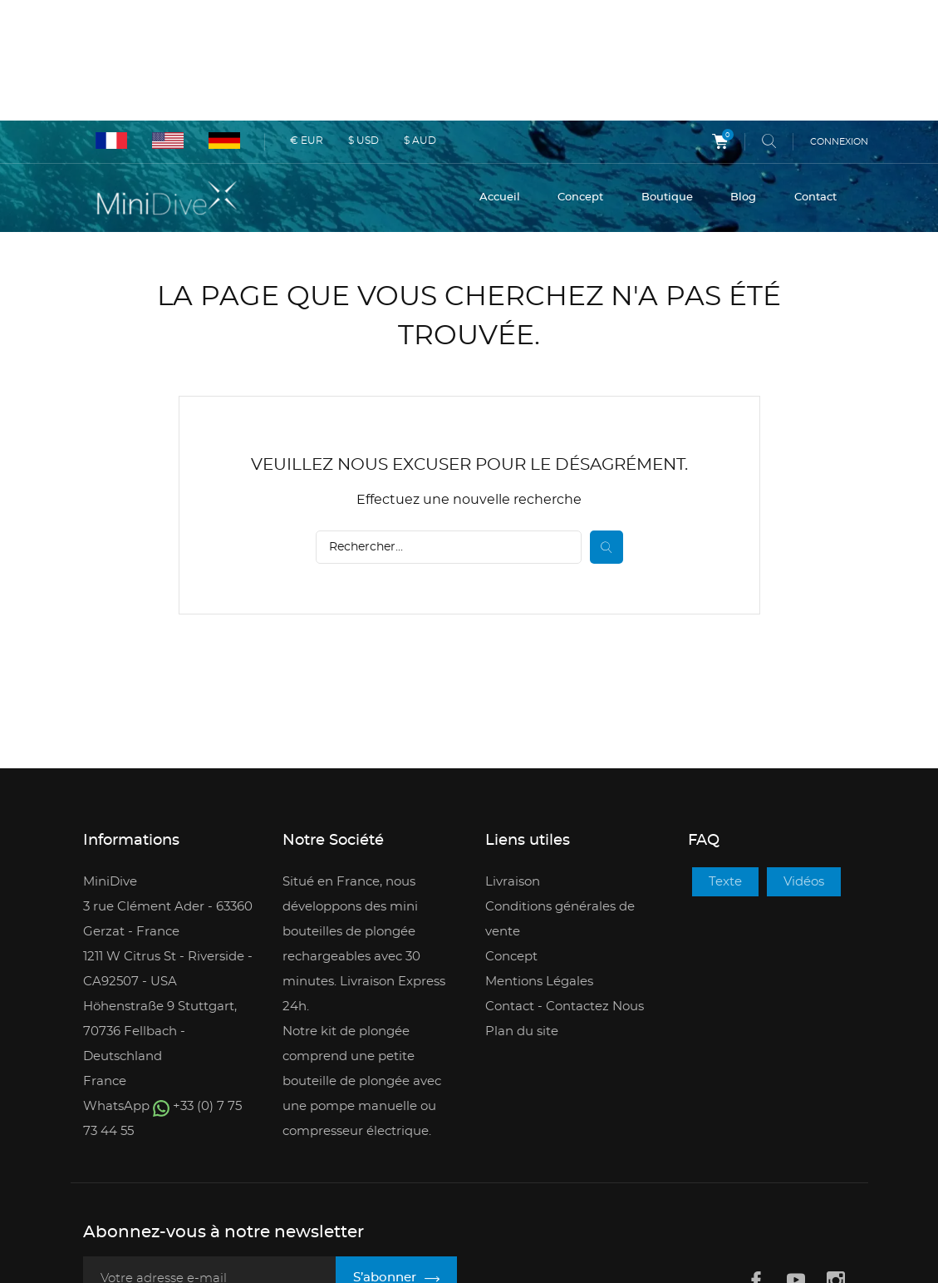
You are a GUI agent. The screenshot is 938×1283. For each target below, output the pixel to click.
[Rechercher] (449, 435)
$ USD (363, 20)
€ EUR (306, 20)
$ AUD (420, 20)
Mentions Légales (539, 869)
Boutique (667, 80)
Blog (743, 80)
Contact (815, 80)
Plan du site (521, 919)
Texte (725, 769)
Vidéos (803, 769)
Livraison (512, 769)
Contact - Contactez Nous (564, 894)
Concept (580, 80)
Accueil (499, 80)
